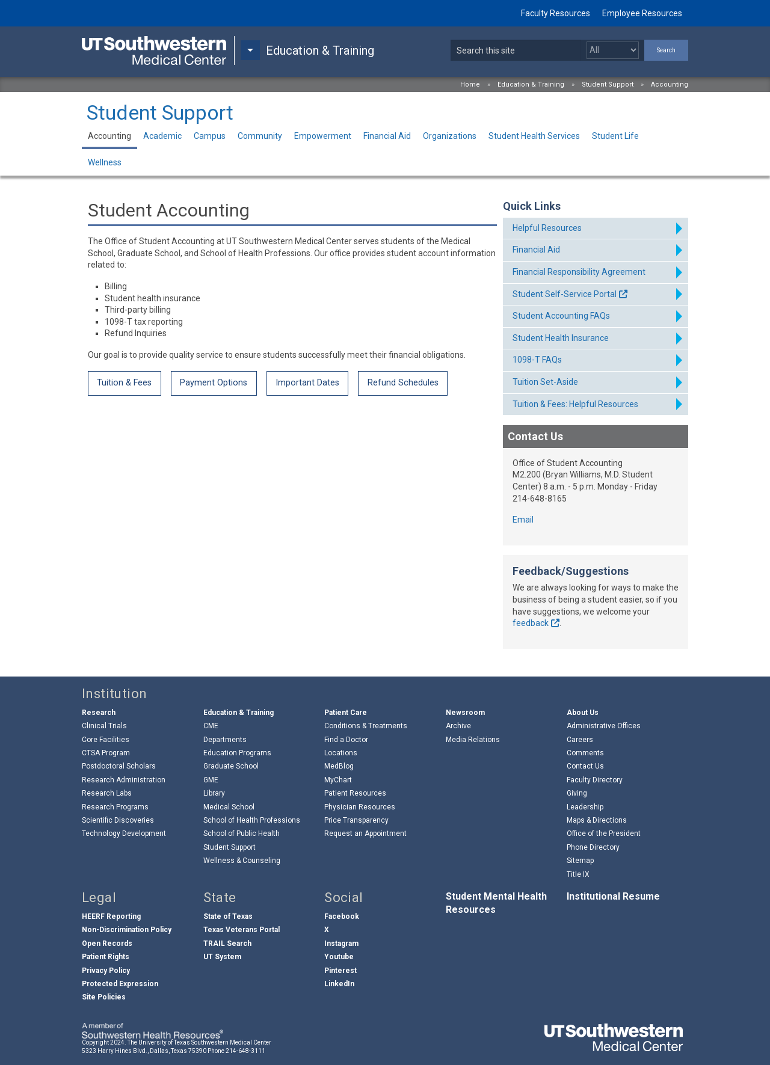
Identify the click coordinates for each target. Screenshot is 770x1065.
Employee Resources (642, 13)
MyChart (338, 780)
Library (214, 793)
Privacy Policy (106, 970)
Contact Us (585, 766)
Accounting (669, 84)
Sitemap (580, 860)
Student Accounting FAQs (561, 316)
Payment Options (213, 383)
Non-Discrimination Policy (126, 929)
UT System (222, 957)
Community (260, 136)
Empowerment (322, 136)
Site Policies (104, 997)
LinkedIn (339, 984)
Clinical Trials (104, 726)
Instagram (341, 943)
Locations (340, 753)
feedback (531, 623)
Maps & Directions (597, 820)
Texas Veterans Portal (241, 929)
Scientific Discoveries (118, 820)
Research (99, 712)
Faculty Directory (595, 780)
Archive (458, 726)
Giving (577, 793)
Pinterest (340, 970)
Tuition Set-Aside (545, 382)
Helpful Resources (547, 228)
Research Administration (123, 780)
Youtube (339, 957)
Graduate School (231, 766)
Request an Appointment (365, 833)
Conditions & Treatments (365, 726)
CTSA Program (106, 753)
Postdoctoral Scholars (119, 766)
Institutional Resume (613, 896)
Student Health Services (534, 136)
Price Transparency (356, 820)
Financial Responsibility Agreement (579, 272)
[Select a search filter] (613, 50)
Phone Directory (593, 847)
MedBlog (339, 766)
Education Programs (237, 753)
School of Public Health (241, 833)
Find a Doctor (346, 739)
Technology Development (124, 833)
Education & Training (530, 84)
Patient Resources (355, 793)
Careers (580, 739)
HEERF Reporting (111, 916)
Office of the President (604, 833)
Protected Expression (120, 984)
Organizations (449, 136)
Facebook (341, 916)
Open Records (107, 943)
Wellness (105, 162)
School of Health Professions (251, 820)
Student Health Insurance (561, 338)
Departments (225, 739)
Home (470, 84)
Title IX (578, 874)
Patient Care (345, 712)
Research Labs (107, 793)
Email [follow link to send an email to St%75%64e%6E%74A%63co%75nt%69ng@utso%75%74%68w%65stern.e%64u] (523, 519)
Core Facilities (105, 739)
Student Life (615, 136)
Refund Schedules (403, 383)
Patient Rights (105, 957)
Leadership (585, 807)
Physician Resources (359, 807)
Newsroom (465, 712)
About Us (583, 712)
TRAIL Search (227, 943)
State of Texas (228, 916)
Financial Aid (387, 136)
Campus (210, 136)
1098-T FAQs (537, 359)
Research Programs (115, 807)
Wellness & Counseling (241, 860)
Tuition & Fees (124, 383)
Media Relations (473, 739)
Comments (585, 753)
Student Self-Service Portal (565, 294)
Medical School (228, 807)
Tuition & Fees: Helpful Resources (575, 404)
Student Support (607, 84)
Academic (162, 136)
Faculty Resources (555, 13)
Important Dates (307, 383)
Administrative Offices (604, 726)
